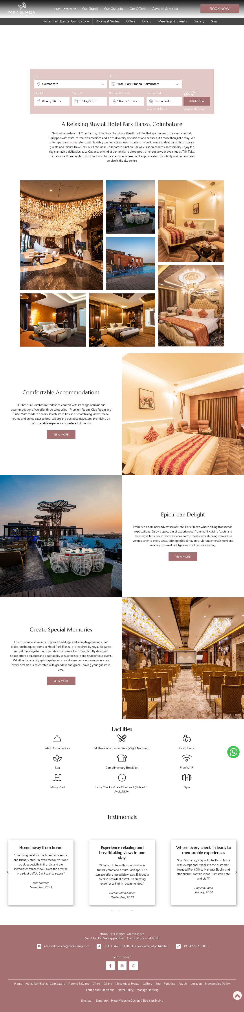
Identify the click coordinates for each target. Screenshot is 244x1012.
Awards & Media (165, 8)
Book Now (220, 8)
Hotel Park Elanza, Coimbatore (65, 21)
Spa (214, 21)
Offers (131, 21)
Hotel (112, 76)
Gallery (199, 21)
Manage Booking (194, 109)
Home (18, 984)
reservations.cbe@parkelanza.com (66, 946)
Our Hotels (65, 8)
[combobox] (70, 84)
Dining (147, 21)
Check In (39, 93)
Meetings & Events (172, 21)
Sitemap (86, 1001)
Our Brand (90, 8)
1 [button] (112, 911)
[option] (40, 872)
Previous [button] (8, 872)
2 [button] (119, 911)
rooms (73, 143)
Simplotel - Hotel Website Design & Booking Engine (129, 1001)
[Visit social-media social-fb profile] (110, 965)
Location (196, 984)
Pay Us (182, 984)
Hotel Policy (126, 990)
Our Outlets (113, 8)
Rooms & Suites (108, 21)
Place (37, 76)
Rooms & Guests (119, 93)
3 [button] (125, 911)
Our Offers (138, 8)
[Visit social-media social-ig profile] (122, 965)
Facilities (169, 984)
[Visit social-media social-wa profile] (133, 965)
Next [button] (236, 872)
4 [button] (132, 911)
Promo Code (154, 93)
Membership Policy (217, 984)
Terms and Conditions (100, 990)
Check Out (78, 93)
